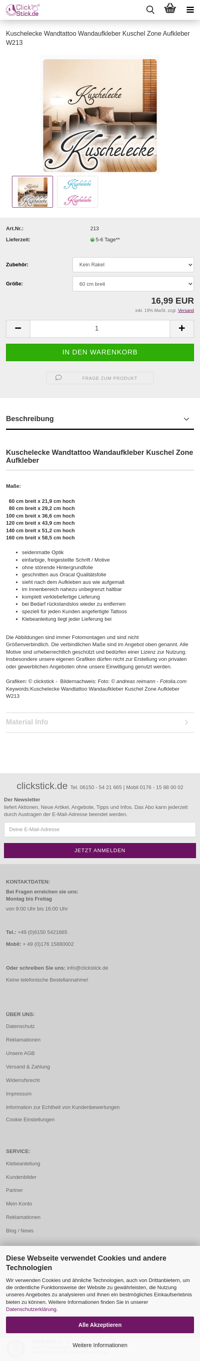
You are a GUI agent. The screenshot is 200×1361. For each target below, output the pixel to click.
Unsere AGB (20, 1053)
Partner (14, 1190)
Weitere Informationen (100, 1345)
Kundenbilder (21, 1177)
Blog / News (19, 1231)
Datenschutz (20, 1026)
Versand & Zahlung (28, 1067)
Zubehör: (17, 265)
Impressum (18, 1094)
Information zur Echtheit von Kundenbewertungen (63, 1107)
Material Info (27, 722)
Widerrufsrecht (23, 1080)
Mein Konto (19, 1204)
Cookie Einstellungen (30, 1119)
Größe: (14, 284)
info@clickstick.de (87, 968)
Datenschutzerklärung (31, 1309)
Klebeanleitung (23, 1164)
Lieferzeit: (18, 240)
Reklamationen (23, 1040)
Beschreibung (30, 419)
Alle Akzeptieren (100, 1325)
